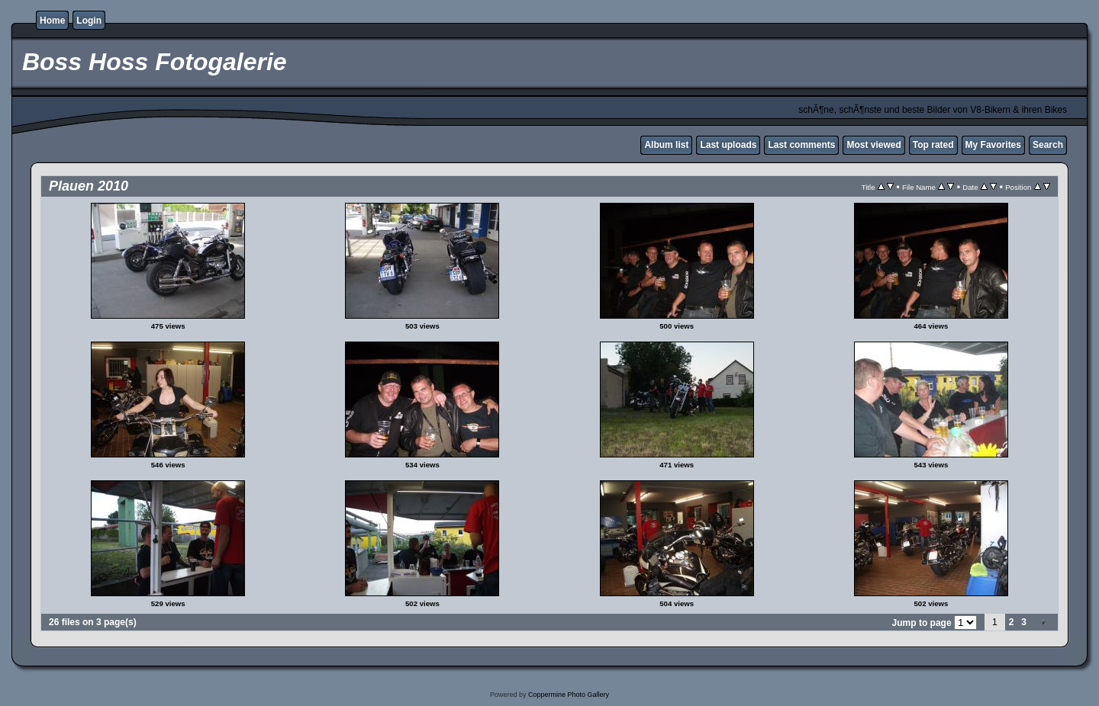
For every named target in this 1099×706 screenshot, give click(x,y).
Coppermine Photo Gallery (568, 694)
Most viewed (873, 145)
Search (1048, 145)
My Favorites (993, 145)
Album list (666, 145)
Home (52, 20)
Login (89, 20)
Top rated (933, 145)
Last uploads (728, 145)
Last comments (801, 145)
